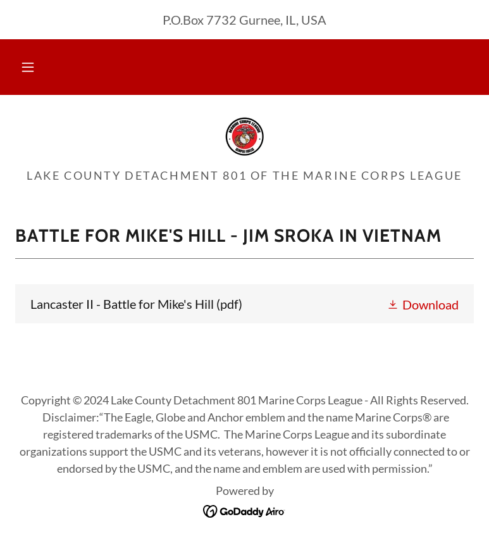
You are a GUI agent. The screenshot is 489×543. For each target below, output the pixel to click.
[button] (27, 67)
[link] (244, 135)
